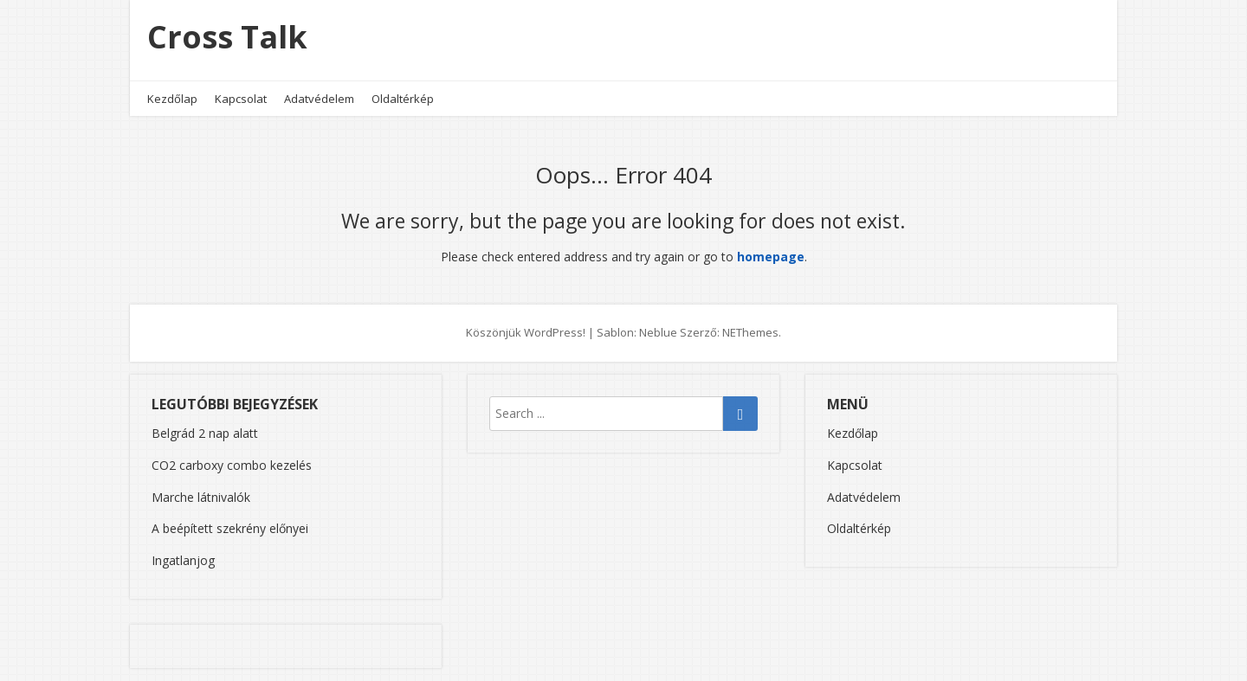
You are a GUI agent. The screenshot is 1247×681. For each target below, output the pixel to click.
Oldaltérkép (403, 98)
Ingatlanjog (183, 560)
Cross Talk (227, 37)
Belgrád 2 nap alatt (205, 433)
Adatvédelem (319, 98)
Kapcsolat (241, 98)
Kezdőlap (172, 98)
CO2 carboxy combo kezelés (232, 465)
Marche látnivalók (201, 497)
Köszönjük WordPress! (525, 332)
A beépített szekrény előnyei (230, 528)
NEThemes (750, 332)
